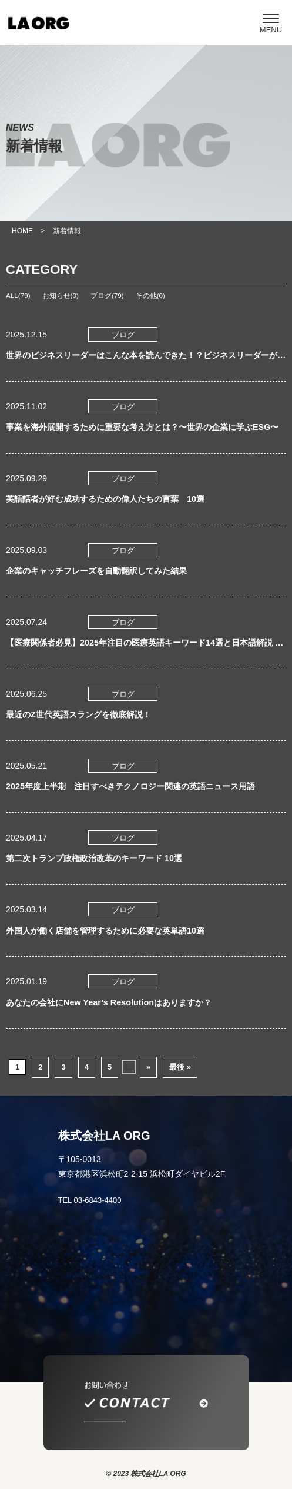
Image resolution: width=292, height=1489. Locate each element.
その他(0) (150, 295)
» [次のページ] (148, 1067)
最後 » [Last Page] (180, 1067)
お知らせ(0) (60, 295)
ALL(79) (18, 295)
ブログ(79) (107, 295)
